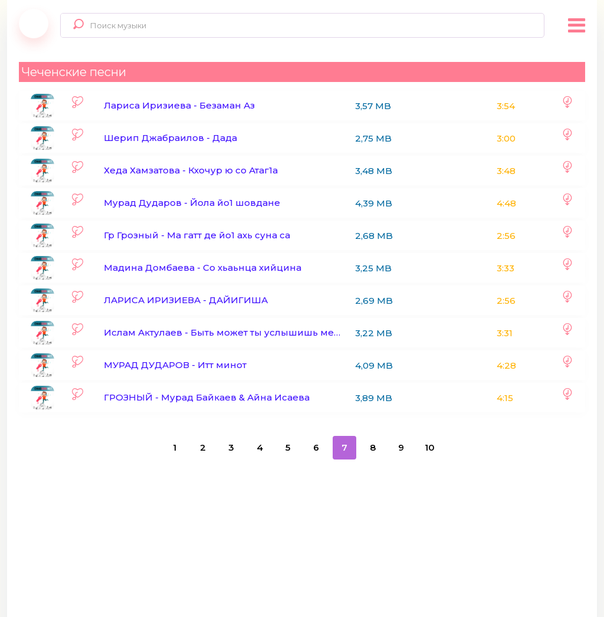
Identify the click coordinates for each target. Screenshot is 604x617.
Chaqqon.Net (33, 23)
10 (430, 447)
